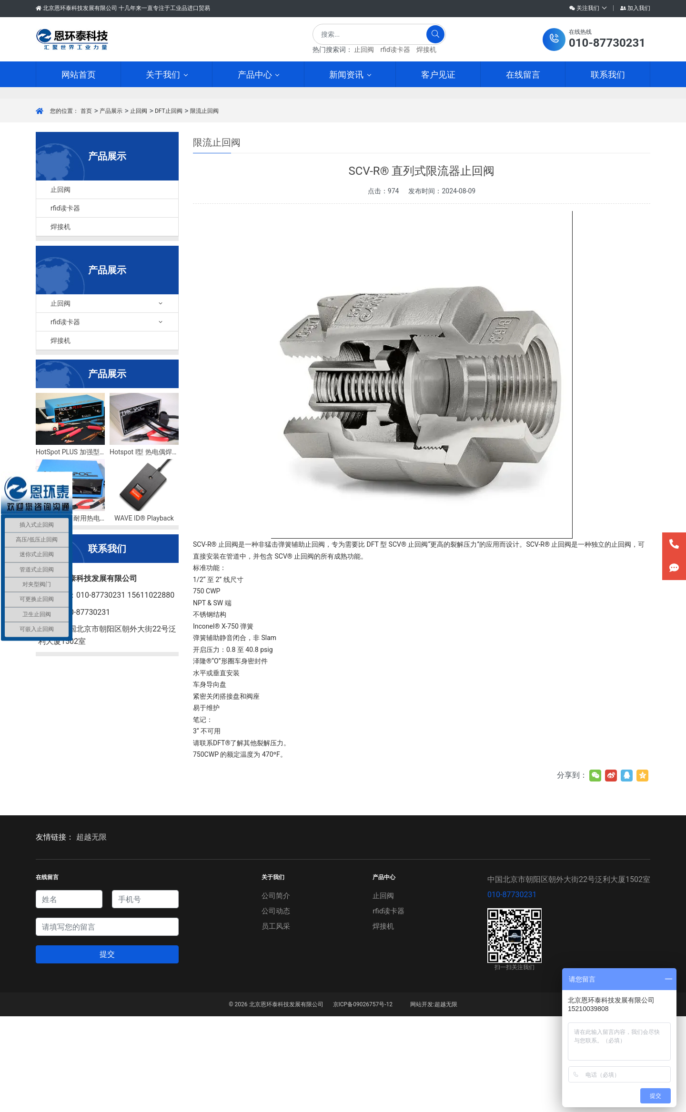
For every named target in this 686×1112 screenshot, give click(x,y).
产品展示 (111, 206)
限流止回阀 (204, 206)
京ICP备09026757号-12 (363, 1100)
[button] (594, 39)
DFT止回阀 (168, 206)
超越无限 (91, 932)
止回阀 (364, 49)
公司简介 (275, 991)
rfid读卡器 (395, 49)
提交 (107, 1049)
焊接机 (426, 49)
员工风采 (275, 1021)
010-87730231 (511, 990)
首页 (86, 206)
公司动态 (275, 1006)
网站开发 (421, 1100)
